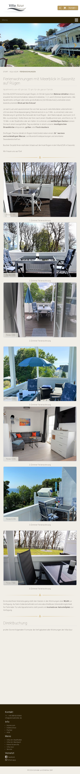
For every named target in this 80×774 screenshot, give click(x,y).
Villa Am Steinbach (14, 742)
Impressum (11, 725)
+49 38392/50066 (15, 716)
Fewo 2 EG (11, 275)
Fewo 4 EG (11, 399)
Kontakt (72, 8)
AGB (8, 732)
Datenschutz (11, 728)
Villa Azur (14, 72)
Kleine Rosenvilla (13, 744)
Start (5, 72)
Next (76, 45)
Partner (9, 730)
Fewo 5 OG (11, 459)
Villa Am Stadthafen (14, 740)
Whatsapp (10, 760)
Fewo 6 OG (11, 519)
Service (9, 749)
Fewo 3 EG (11, 335)
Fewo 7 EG (11, 583)
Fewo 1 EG (11, 215)
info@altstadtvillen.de (13, 718)
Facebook (10, 757)
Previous (3, 45)
